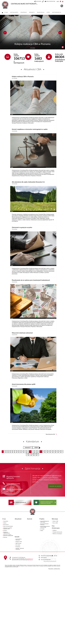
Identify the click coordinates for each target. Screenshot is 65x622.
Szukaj (39, 447)
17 (40, 451)
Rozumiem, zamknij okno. (54, 568)
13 (30, 451)
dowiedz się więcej (54, 486)
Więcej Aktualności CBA (50, 434)
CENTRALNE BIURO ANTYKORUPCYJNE (20, 3)
